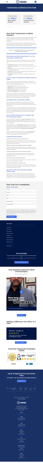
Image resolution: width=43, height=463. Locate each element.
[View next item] (14, 26)
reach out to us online (13, 177)
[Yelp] (24, 413)
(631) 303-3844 (21, 399)
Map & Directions (21, 420)
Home (7, 388)
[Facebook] (18, 413)
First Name (8, 189)
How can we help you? (9, 204)
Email (7, 198)
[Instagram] (20, 413)
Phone (7, 195)
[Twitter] (22, 413)
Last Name (8, 192)
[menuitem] (20, 227)
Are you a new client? (9, 201)
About (10, 388)
